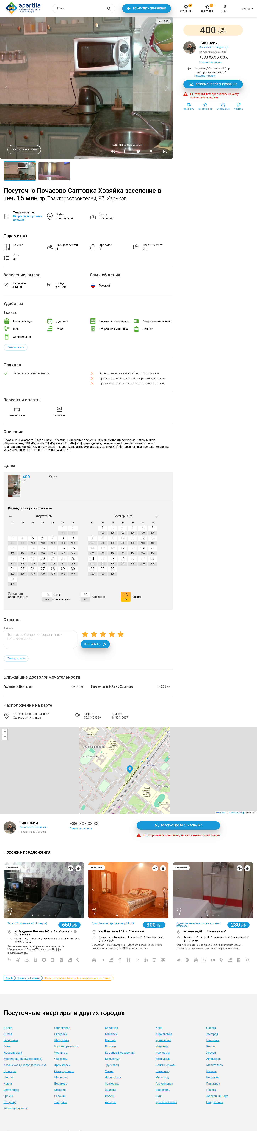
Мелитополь (214, 1065)
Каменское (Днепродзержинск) (25, 1065)
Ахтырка (110, 1102)
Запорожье (11, 1040)
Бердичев (213, 1077)
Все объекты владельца (213, 47)
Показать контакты (210, 62)
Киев (159, 1028)
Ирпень (110, 1096)
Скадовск (60, 1034)
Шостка (8, 1077)
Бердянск (111, 1028)
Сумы (7, 1046)
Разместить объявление (149, 8)
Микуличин (61, 1040)
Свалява (110, 1090)
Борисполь (163, 1090)
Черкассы (61, 1059)
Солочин (59, 1096)
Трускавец (112, 1065)
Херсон (211, 1052)
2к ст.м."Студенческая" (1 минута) (27, 923)
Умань (109, 1071)
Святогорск (11, 1090)
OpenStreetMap (236, 812)
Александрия (164, 1083)
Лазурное (60, 1102)
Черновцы (163, 1052)
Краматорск (62, 1065)
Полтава (110, 1040)
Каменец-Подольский (119, 1052)
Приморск (213, 1083)
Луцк (159, 1096)
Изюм (8, 1083)
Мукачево (61, 1077)
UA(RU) (246, 9)
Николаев (212, 1040)
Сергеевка (112, 1083)
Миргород (162, 1077)
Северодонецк (64, 1071)
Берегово (60, 1083)
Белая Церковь (166, 1065)
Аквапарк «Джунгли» (18, 686)
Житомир (162, 1046)
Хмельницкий (13, 1052)
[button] (130, 769)
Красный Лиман (166, 1102)
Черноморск (113, 1077)
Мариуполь (163, 1059)
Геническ (111, 1034)
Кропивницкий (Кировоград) (23, 1059)
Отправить (95, 644)
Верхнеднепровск (16, 1108)
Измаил (211, 1071)
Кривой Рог (163, 1040)
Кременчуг (112, 1059)
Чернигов (60, 1052)
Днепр (8, 1028)
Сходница (10, 1102)
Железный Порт (217, 1096)
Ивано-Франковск (66, 1046)
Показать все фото (24, 149)
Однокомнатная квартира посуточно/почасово (198, 924)
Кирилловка (164, 1034)
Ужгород (212, 1034)
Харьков (21, 978)
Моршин (60, 1090)
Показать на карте (205, 75)
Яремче (9, 1096)
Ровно (210, 1046)
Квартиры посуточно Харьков (27, 218)
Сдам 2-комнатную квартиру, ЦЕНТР (113, 923)
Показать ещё (16, 658)
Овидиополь (214, 1102)
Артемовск (213, 1059)
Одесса (211, 1028)
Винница (110, 1046)
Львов (8, 1034)
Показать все (15, 347)
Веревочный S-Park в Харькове (112, 686)
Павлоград (163, 1071)
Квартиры (35, 978)
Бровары (10, 1071)
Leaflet (220, 812)
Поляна (211, 1090)
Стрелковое (62, 1028)
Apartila (9, 978)
